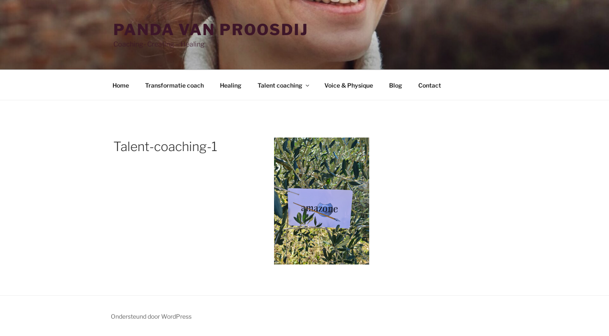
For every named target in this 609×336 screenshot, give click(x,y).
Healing (230, 85)
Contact (429, 85)
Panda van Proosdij (210, 29)
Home (120, 85)
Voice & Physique (348, 85)
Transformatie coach (174, 85)
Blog (395, 85)
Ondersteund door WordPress (151, 316)
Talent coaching (284, 85)
